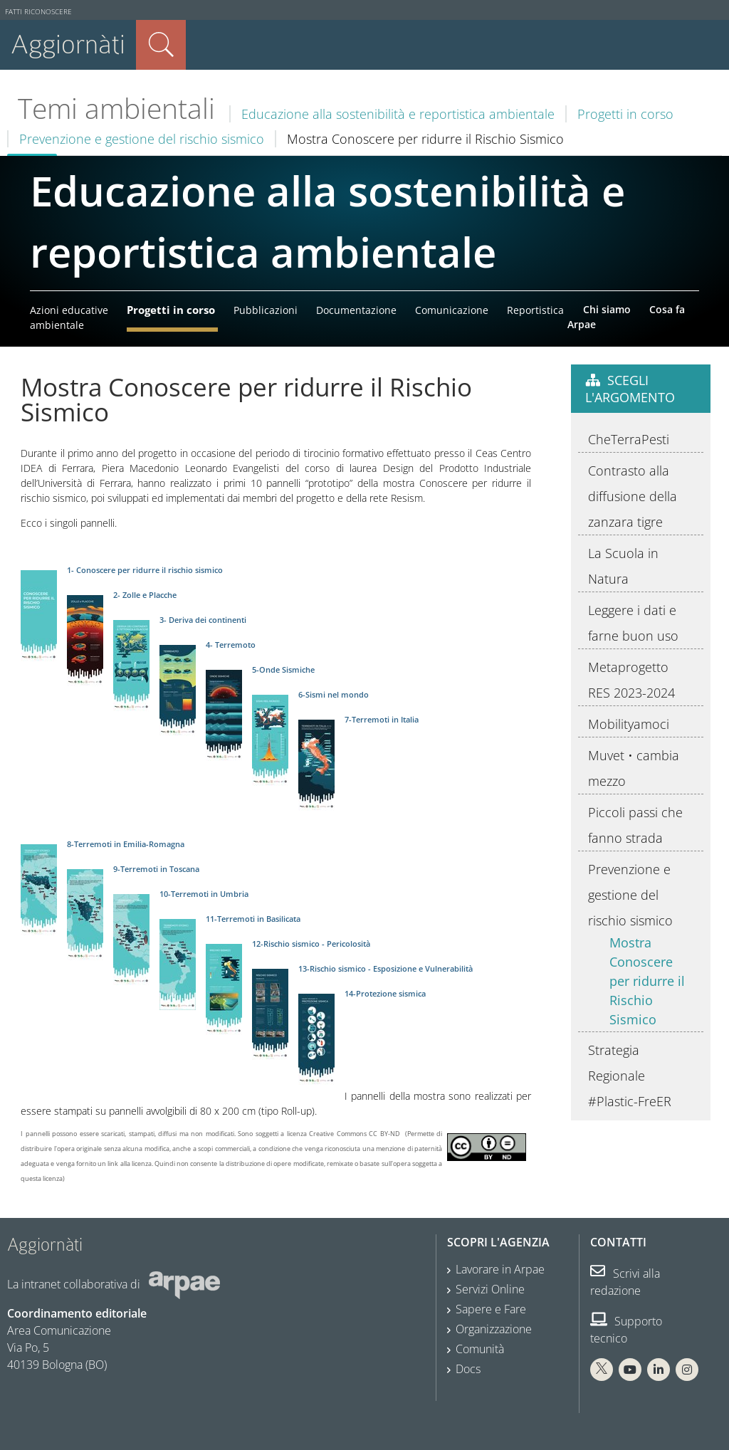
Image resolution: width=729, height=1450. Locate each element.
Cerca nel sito (161, 45)
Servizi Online (490, 1289)
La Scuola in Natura (623, 566)
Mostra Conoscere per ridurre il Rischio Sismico (647, 981)
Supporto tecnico (626, 1329)
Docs (468, 1369)
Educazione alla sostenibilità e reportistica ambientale (398, 113)
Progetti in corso (625, 113)
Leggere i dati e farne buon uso (633, 622)
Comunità (480, 1349)
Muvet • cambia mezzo (633, 768)
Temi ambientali (116, 108)
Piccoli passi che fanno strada (635, 825)
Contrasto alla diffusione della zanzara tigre (632, 496)
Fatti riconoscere (38, 11)
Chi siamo (607, 309)
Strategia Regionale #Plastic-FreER (629, 1075)
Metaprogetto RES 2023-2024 (631, 679)
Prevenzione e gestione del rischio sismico (141, 138)
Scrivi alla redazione (625, 1282)
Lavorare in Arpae (500, 1269)
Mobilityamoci (628, 723)
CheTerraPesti (628, 439)
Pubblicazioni (266, 310)
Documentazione (356, 310)
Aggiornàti (68, 44)
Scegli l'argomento (630, 389)
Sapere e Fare (491, 1309)
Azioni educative (69, 310)
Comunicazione (451, 310)
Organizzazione (494, 1329)
